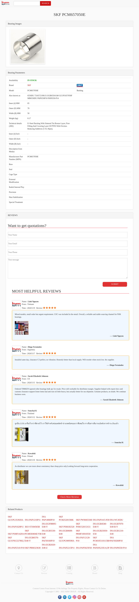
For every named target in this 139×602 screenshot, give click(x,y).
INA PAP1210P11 (33, 520)
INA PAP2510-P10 (16, 548)
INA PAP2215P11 (67, 548)
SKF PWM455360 (84, 520)
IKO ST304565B (32, 527)
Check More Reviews (69, 497)
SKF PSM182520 (66, 527)
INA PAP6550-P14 (118, 548)
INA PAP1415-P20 (101, 520)
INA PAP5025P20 (84, 548)
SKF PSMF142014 (16, 534)
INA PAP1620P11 (16, 527)
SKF (29, 85)
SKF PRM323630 (32, 548)
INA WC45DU (116, 520)
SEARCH (45, 3)
